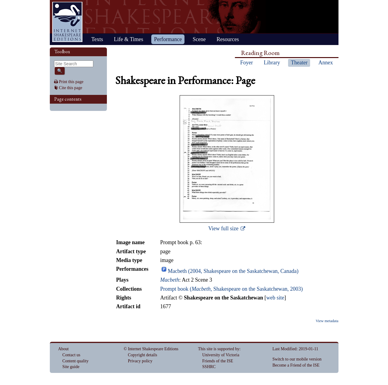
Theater (299, 63)
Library (272, 63)
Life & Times (128, 39)
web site (275, 298)
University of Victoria (220, 355)
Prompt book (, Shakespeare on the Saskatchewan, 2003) (231, 289)
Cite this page (70, 88)
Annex (325, 63)
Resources (227, 39)
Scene (199, 39)
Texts (97, 39)
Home (67, 22)
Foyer (246, 63)
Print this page (71, 81)
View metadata (327, 321)
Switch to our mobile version (297, 359)
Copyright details (142, 355)
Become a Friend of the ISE (295, 365)
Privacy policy (140, 361)
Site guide (71, 366)
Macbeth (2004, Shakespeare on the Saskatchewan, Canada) (233, 271)
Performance (168, 39)
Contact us (72, 355)
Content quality (76, 361)
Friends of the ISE (217, 361)
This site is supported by (218, 349)
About (63, 349)
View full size (224, 228)
